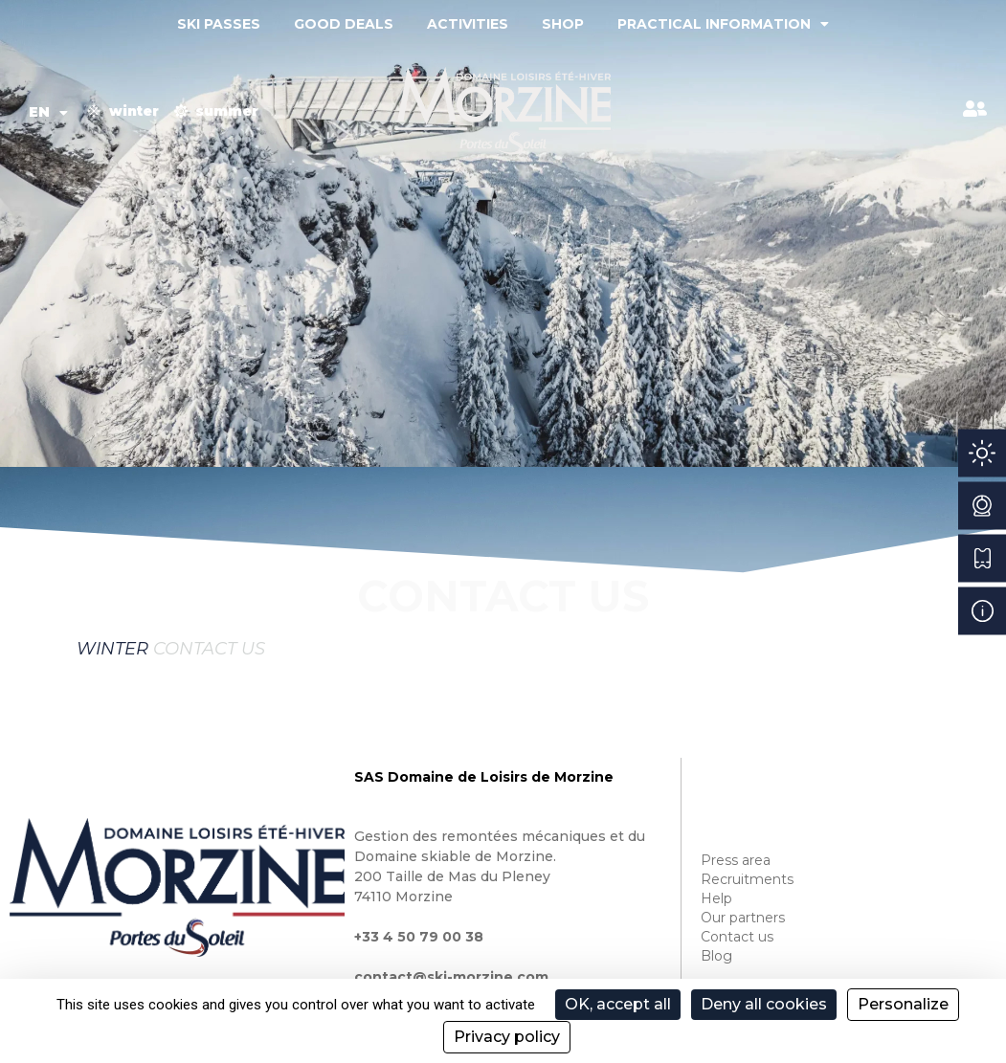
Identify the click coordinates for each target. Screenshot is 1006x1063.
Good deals (343, 24)
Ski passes (218, 24)
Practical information (723, 23)
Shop (563, 24)
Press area (736, 860)
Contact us (737, 936)
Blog (716, 955)
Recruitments (747, 879)
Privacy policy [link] (507, 1037)
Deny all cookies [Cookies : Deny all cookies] (764, 1004)
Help (716, 898)
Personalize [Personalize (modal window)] (903, 1004)
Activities (467, 24)
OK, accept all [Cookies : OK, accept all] (618, 1004)
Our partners (743, 917)
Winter (112, 648)
